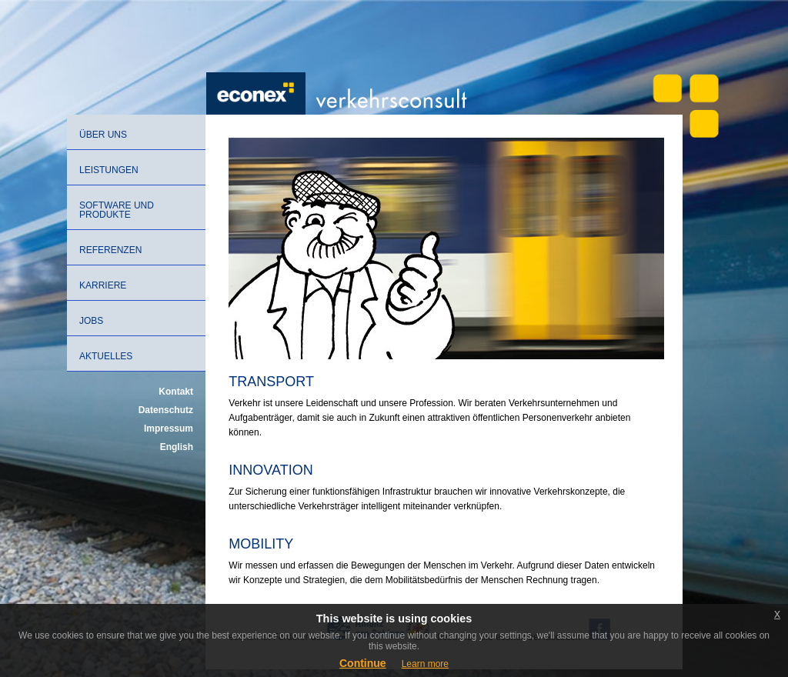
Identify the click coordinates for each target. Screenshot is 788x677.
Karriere (102, 285)
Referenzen (110, 250)
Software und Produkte (116, 210)
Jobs (91, 320)
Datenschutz (166, 410)
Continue (362, 663)
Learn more (425, 664)
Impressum (168, 428)
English (176, 447)
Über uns (103, 134)
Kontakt (176, 391)
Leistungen (109, 170)
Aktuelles (105, 356)
